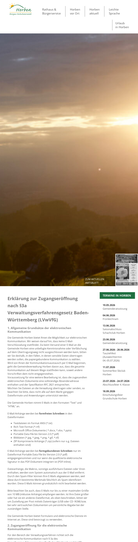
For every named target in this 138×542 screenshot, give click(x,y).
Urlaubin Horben (122, 25)
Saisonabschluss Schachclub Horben (114, 329)
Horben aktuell (94, 11)
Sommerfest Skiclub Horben (114, 370)
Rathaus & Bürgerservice (51, 11)
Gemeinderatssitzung (115, 306)
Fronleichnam (110, 317)
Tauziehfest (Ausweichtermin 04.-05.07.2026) (116, 355)
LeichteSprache (114, 11)
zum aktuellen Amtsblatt (94, 281)
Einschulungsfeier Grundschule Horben (115, 395)
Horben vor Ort (75, 11)
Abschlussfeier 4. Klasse (116, 382)
